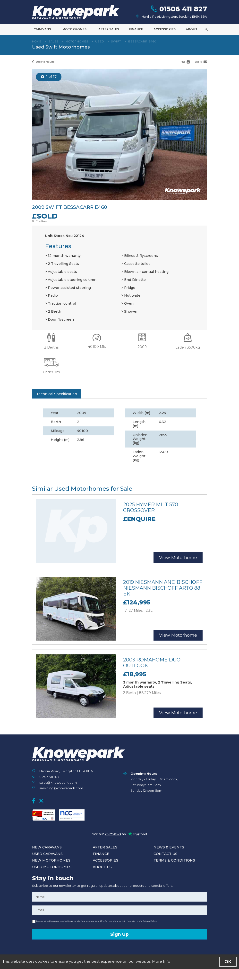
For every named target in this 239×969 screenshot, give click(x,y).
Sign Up (119, 934)
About (191, 29)
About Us (102, 867)
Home (36, 41)
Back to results (43, 61)
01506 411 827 (49, 777)
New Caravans (47, 847)
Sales (54, 41)
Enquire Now (119, 960)
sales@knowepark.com (58, 782)
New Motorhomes (51, 860)
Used (99, 41)
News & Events (169, 847)
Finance (136, 29)
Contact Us (165, 854)
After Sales (108, 29)
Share (201, 61)
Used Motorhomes (51, 867)
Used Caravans (47, 854)
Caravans (42, 29)
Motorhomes (74, 29)
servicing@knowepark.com (61, 788)
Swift (116, 41)
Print (184, 61)
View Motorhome (178, 557)
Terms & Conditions (174, 860)
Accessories (165, 29)
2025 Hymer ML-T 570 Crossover (150, 507)
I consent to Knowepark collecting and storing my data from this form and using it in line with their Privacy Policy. (96, 921)
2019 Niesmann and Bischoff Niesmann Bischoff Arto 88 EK (162, 588)
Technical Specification (56, 394)
